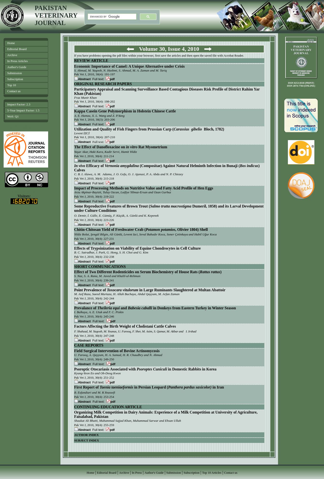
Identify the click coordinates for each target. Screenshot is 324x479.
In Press (137, 472)
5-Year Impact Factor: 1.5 (23, 110)
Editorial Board (17, 49)
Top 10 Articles (211, 472)
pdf (110, 79)
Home (11, 43)
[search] (111, 17)
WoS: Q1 (13, 116)
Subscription (15, 79)
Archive (12, 55)
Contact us (13, 91)
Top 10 (11, 85)
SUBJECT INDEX (86, 440)
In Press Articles (17, 61)
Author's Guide (16, 67)
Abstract (82, 79)
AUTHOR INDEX (86, 435)
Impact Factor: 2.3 (18, 104)
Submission (14, 73)
